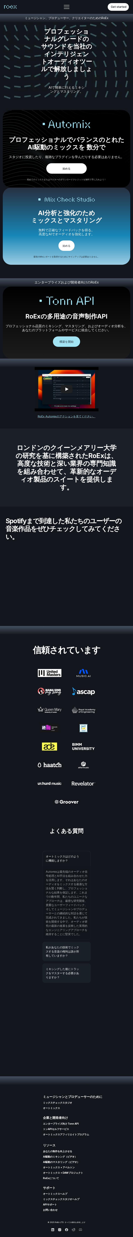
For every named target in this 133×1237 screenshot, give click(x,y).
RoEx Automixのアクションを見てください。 (66, 416)
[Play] (66, 389)
